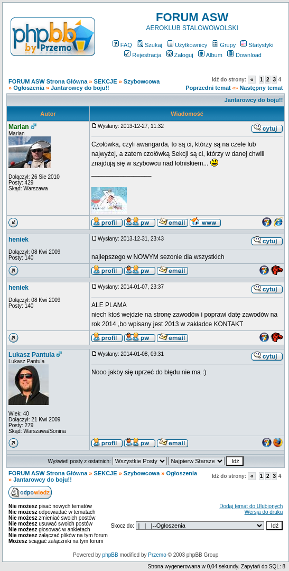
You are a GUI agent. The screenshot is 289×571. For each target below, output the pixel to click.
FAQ (122, 45)
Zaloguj (179, 55)
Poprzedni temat (208, 88)
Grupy (224, 45)
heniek (18, 239)
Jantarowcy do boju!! (80, 88)
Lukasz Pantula (31, 354)
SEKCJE (105, 81)
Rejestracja (142, 55)
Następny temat (261, 88)
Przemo (157, 555)
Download (244, 55)
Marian (18, 127)
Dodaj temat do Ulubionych (251, 506)
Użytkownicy (187, 45)
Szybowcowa (142, 81)
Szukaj (149, 45)
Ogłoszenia (28, 88)
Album (210, 55)
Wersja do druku (264, 512)
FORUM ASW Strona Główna (47, 81)
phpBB (110, 555)
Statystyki (256, 45)
